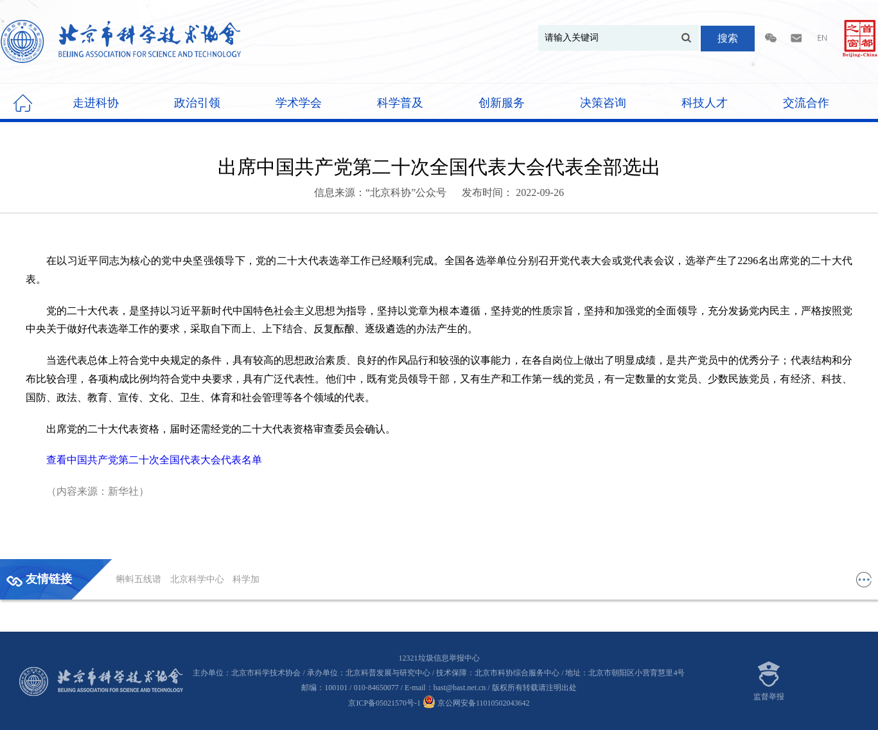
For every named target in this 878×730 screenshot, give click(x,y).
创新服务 (502, 102)
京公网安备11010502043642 (476, 703)
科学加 (246, 579)
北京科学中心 (198, 579)
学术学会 (299, 102)
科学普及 (400, 102)
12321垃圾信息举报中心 (439, 658)
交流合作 (806, 102)
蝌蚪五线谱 (140, 579)
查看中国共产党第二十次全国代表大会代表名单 (154, 459)
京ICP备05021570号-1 (384, 703)
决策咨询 (603, 102)
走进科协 (96, 102)
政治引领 (197, 102)
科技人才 (704, 102)
